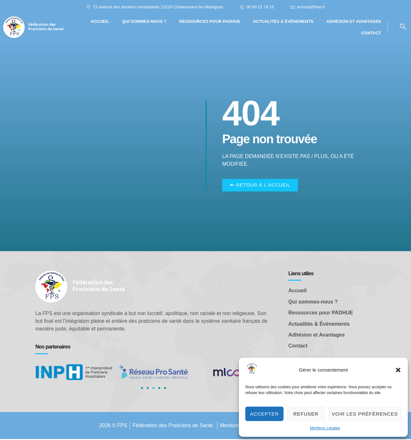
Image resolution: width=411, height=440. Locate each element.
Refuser (306, 414)
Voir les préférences (365, 414)
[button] (398, 370)
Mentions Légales (325, 428)
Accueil (100, 21)
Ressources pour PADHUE (209, 21)
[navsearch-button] (403, 27)
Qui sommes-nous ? (144, 21)
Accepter (264, 414)
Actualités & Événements (283, 21)
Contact (371, 33)
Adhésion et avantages (353, 21)
